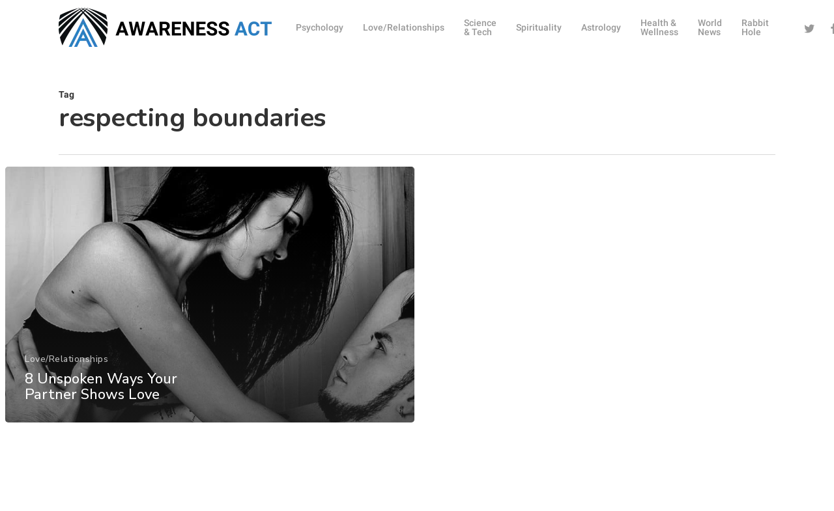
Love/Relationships (66, 367)
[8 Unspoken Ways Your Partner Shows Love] (209, 302)
